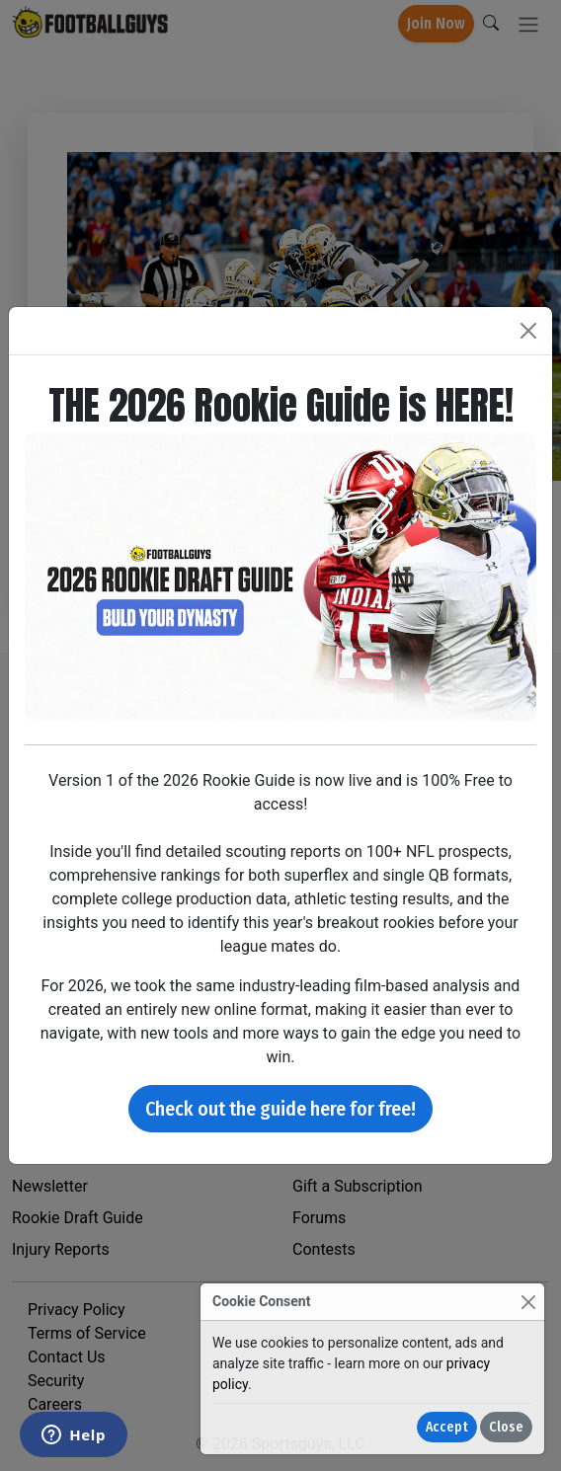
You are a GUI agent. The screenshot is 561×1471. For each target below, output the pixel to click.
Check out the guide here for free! (280, 1109)
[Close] (528, 1301)
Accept (447, 1427)
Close (506, 1427)
